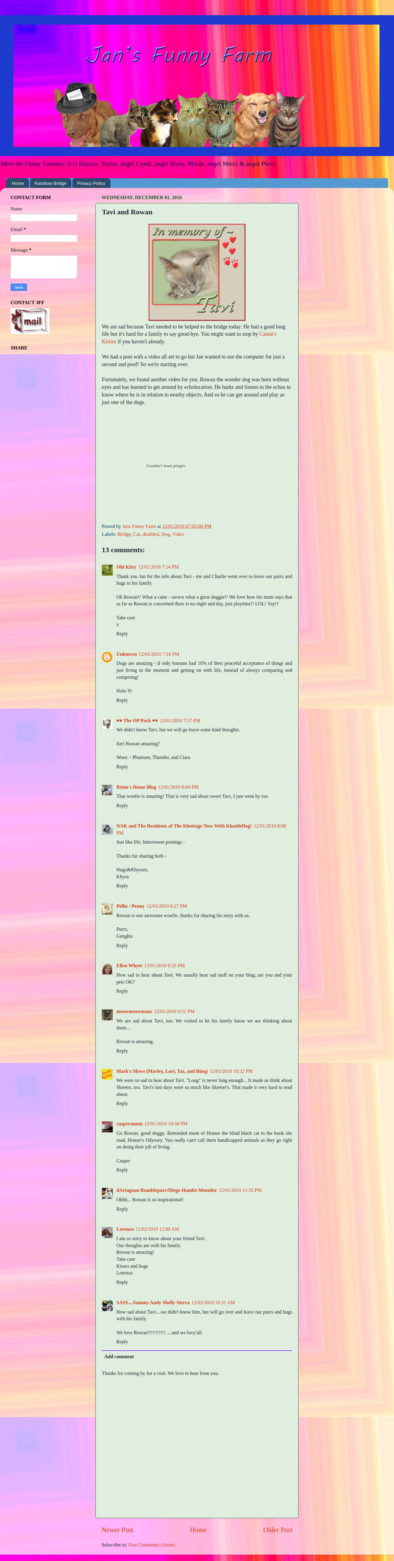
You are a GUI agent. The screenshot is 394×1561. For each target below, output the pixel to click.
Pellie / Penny (130, 906)
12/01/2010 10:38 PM (165, 1124)
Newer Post (117, 1530)
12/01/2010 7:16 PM (159, 654)
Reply (122, 634)
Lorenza (125, 1229)
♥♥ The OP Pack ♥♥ (137, 720)
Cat (136, 534)
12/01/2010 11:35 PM (240, 1190)
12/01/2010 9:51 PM (174, 1011)
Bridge (124, 534)
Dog (165, 534)
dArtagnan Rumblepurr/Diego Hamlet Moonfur (166, 1190)
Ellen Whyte (129, 965)
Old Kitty (126, 567)
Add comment (119, 1356)
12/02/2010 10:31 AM (213, 1302)
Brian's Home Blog (136, 787)
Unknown (126, 654)
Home (18, 183)
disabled (150, 534)
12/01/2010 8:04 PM (178, 787)
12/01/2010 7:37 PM (180, 720)
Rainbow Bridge (51, 183)
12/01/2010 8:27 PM (167, 906)
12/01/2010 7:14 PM (158, 567)
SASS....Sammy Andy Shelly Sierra (153, 1302)
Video (178, 534)
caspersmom (129, 1124)
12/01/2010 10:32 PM (231, 1071)
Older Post (277, 1530)
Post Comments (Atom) (152, 1545)
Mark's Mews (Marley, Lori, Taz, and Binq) (162, 1071)
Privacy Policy (91, 183)
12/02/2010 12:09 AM (157, 1229)
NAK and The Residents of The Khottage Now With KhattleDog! (184, 826)
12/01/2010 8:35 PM (164, 965)
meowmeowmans (134, 1011)
